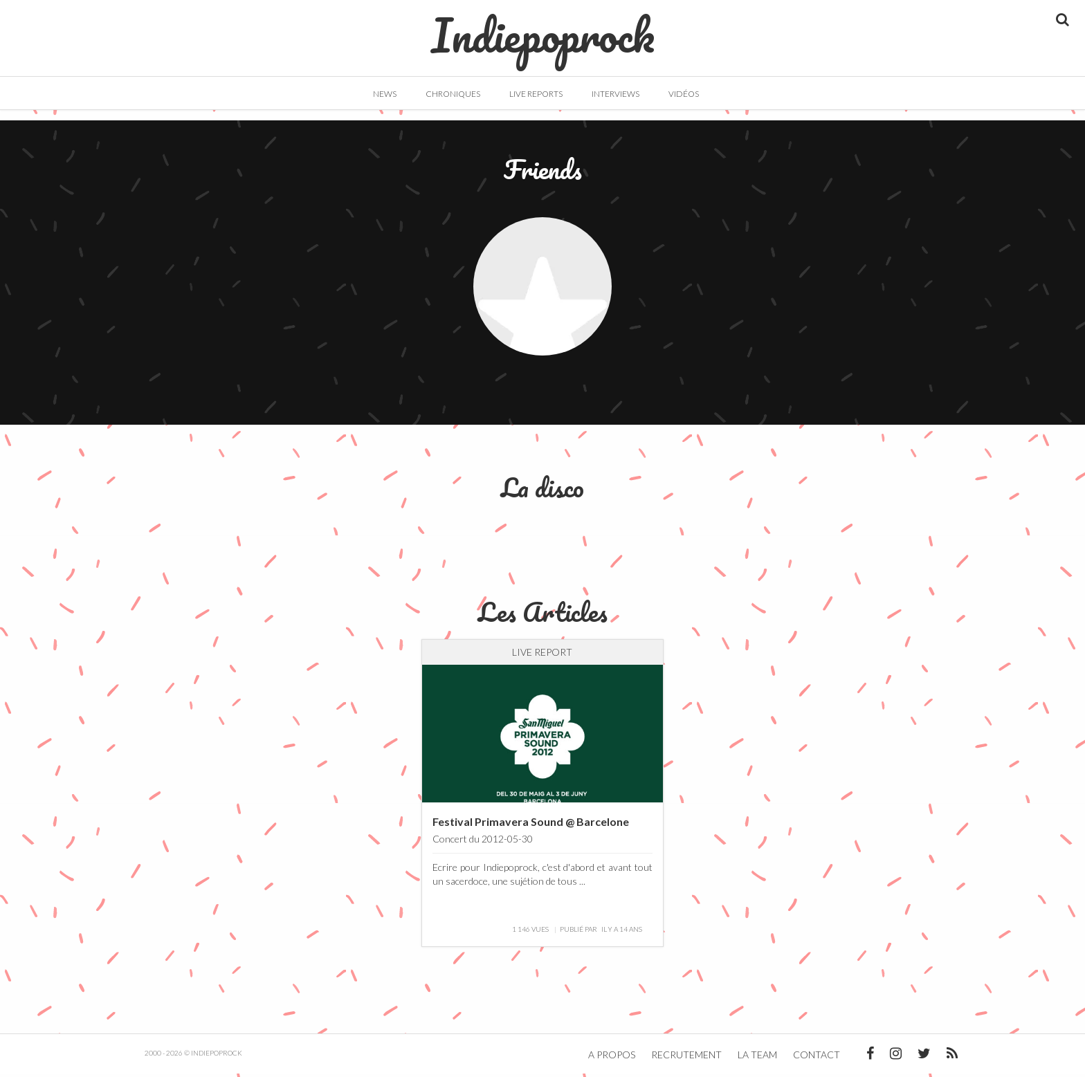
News (384, 94)
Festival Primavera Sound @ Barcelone (530, 824)
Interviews (615, 94)
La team (757, 1058)
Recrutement (686, 1058)
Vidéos (683, 94)
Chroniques (453, 94)
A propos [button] (611, 1058)
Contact (816, 1058)
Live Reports (536, 94)
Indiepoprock (543, 28)
